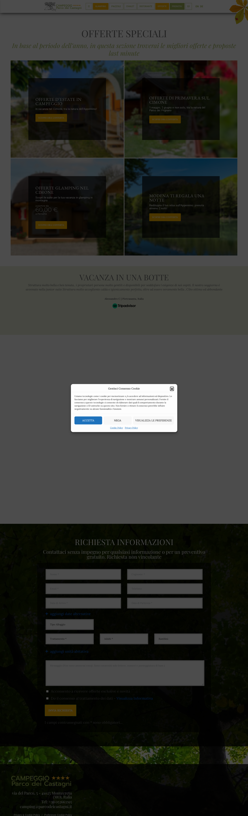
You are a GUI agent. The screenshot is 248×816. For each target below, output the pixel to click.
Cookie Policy (116, 427)
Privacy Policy (131, 427)
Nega (117, 420)
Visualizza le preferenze (153, 420)
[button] (172, 388)
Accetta (88, 420)
